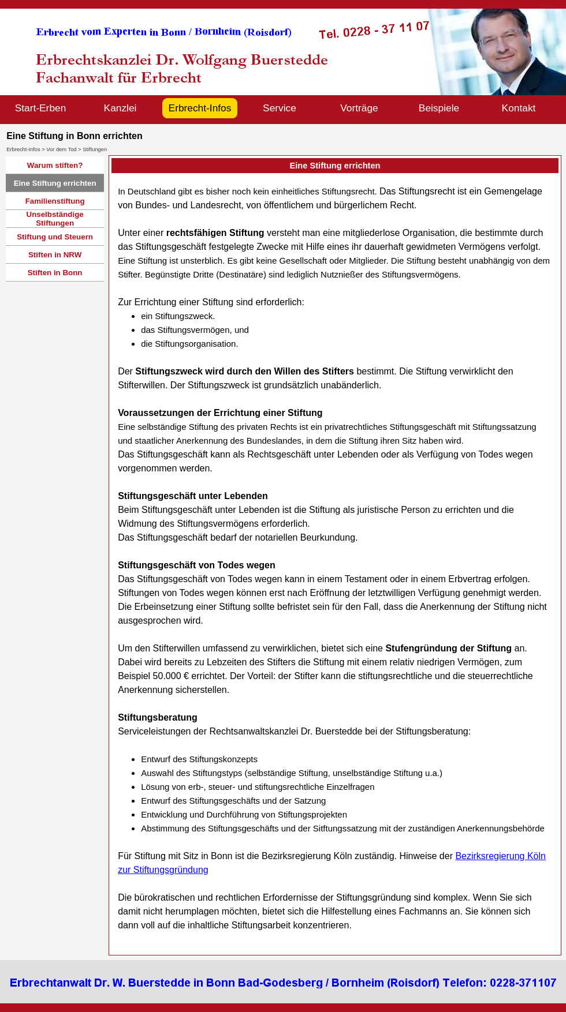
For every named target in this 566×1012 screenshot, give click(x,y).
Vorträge (359, 108)
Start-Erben (40, 108)
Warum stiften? (55, 165)
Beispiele (439, 108)
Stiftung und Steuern (55, 237)
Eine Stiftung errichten (55, 183)
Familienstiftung (55, 201)
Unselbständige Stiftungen (55, 218)
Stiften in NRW (54, 254)
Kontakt (519, 108)
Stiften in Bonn (55, 272)
